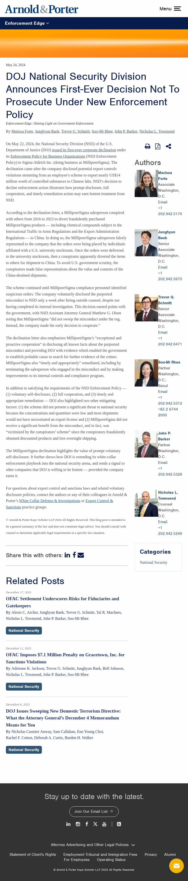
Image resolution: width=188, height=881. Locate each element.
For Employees (77, 859)
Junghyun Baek (47, 131)
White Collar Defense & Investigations (49, 501)
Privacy (151, 854)
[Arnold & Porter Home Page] (41, 8)
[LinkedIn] (68, 555)
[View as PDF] (158, 146)
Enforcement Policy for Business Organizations (48, 156)
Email (162, 202)
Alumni (170, 854)
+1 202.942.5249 (170, 530)
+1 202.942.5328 (170, 471)
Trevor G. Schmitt (75, 131)
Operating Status (111, 859)
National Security (153, 562)
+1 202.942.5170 (170, 211)
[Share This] (169, 146)
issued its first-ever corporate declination (84, 150)
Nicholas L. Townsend (157, 131)
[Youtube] (104, 824)
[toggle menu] (169, 8)
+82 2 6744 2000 (168, 412)
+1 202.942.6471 (170, 341)
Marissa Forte (22, 131)
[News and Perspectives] (117, 824)
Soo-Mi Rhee (102, 131)
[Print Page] (147, 146)
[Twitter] (95, 824)
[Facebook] (74, 555)
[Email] (81, 555)
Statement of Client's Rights (33, 854)
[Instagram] (78, 824)
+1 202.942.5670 (170, 276)
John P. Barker (126, 131)
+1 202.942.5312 (170, 400)
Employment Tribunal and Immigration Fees (100, 854)
